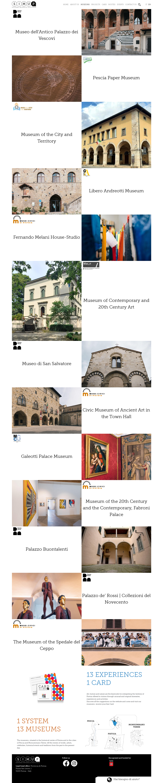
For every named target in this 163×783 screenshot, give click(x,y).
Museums (85, 4)
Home (65, 4)
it (146, 4)
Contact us (131, 4)
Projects (95, 4)
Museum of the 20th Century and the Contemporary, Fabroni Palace (116, 508)
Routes (111, 4)
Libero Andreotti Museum (116, 190)
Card (104, 4)
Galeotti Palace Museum (46, 456)
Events (120, 4)
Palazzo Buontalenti (47, 549)
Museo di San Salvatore (46, 363)
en (149, 4)
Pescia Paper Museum (116, 77)
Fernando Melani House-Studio (46, 237)
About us (74, 4)
